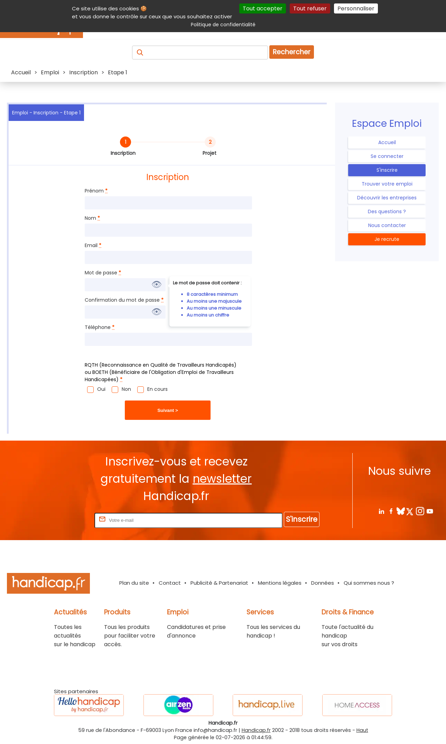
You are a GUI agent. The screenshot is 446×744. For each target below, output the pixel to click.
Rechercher (291, 52)
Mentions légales (279, 582)
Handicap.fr (256, 730)
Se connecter (387, 156)
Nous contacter (387, 225)
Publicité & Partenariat (219, 582)
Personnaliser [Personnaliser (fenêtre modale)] (355, 8)
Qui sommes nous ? (369, 582)
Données (322, 582)
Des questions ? (387, 211)
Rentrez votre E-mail (65, 520)
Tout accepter (262, 8)
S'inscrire (387, 170)
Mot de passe (103, 272)
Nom (92, 218)
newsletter (222, 479)
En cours (157, 389)
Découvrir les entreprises (387, 197)
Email (93, 245)
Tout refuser (310, 8)
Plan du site (134, 582)
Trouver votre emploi (387, 183)
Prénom (96, 190)
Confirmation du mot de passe (124, 299)
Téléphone (99, 327)
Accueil (387, 142)
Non (126, 389)
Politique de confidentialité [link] (223, 24)
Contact (170, 582)
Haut (362, 730)
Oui (101, 389)
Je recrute (386, 239)
